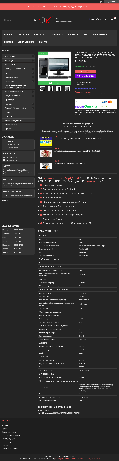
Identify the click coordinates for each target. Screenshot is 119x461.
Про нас (8, 129)
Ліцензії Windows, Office (15, 108)
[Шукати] (35, 20)
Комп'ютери (40, 34)
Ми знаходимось (9, 442)
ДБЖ (85, 34)
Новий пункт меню (10, 448)
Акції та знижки (26, 42)
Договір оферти (8, 438)
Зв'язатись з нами (9, 432)
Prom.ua (73, 456)
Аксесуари (9, 81)
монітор (93, 181)
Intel (75, 178)
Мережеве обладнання (15, 91)
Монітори (73, 34)
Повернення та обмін (11, 435)
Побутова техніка (12, 96)
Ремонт (8, 112)
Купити (86, 71)
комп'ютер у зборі (57, 178)
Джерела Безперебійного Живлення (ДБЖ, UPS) (16, 86)
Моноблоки (57, 34)
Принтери (9, 73)
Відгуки (43, 42)
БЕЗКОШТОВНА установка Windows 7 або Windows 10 (77, 138)
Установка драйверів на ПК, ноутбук (70, 163)
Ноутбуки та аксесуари (15, 69)
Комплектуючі (99, 34)
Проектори (9, 100)
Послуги (8, 42)
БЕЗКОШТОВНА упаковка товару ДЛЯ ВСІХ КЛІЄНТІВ (77, 151)
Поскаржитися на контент (65, 459)
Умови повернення (13, 120)
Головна (8, 34)
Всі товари (23, 34)
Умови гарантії (11, 125)
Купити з (86, 76)
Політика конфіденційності (89, 459)
